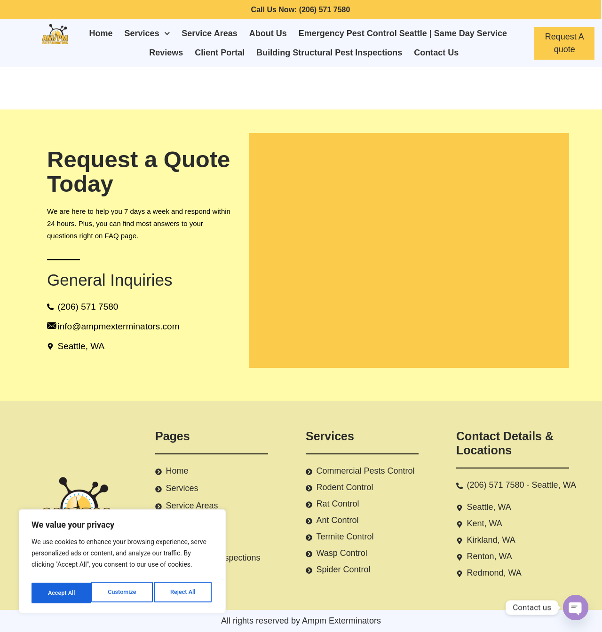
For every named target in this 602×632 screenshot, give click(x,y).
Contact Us (436, 52)
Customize (61, 593)
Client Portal (220, 52)
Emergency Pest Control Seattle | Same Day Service (403, 33)
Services (147, 33)
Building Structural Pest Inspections (329, 52)
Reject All (123, 593)
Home (101, 33)
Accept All (184, 593)
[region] (122, 564)
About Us (268, 33)
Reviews (166, 52)
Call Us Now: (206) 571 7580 (300, 10)
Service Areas (209, 33)
